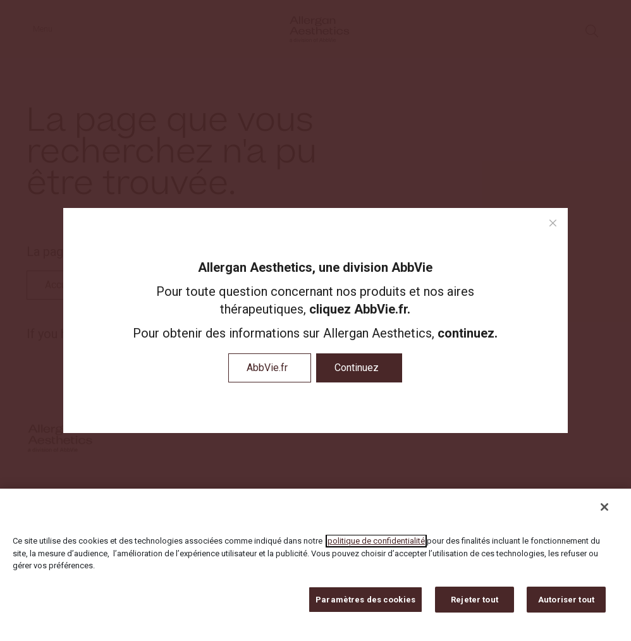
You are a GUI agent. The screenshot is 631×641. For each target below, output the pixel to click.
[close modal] (552, 223)
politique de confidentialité (376, 547)
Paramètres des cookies (365, 605)
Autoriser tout (566, 605)
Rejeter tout (474, 605)
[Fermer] (604, 513)
